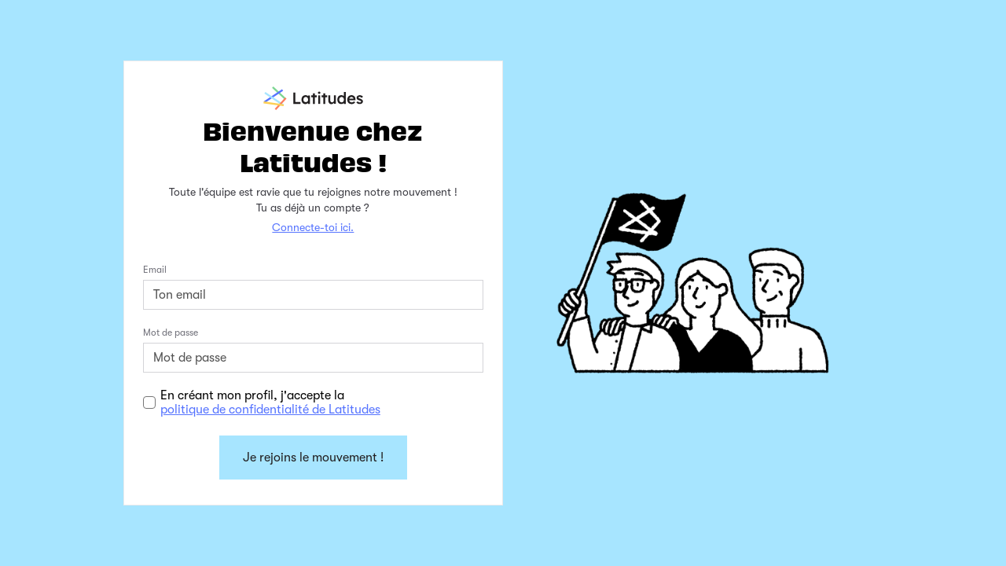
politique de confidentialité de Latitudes (270, 409)
